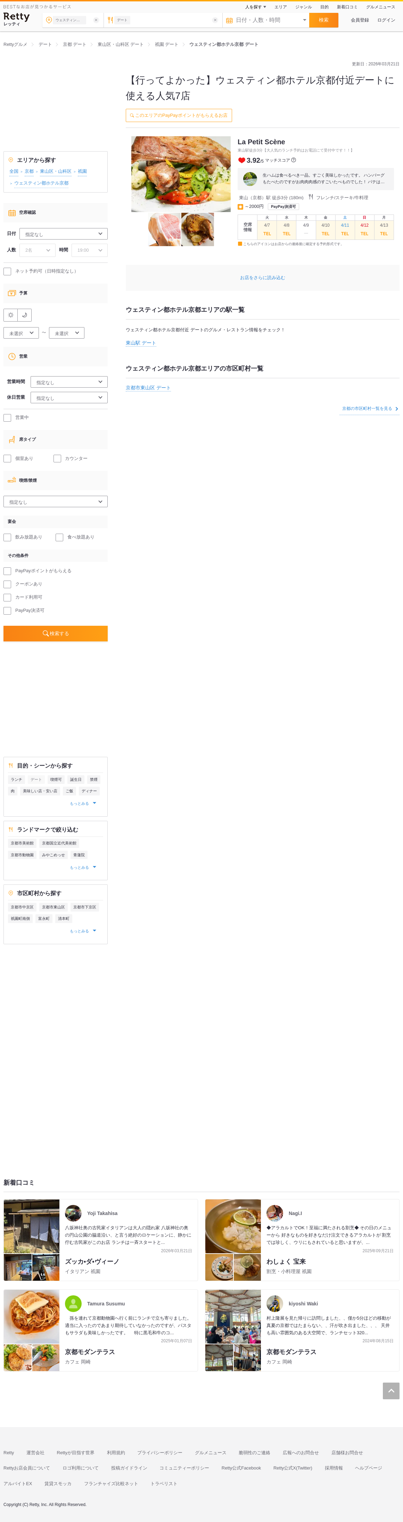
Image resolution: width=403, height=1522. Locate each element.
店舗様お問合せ (347, 1452)
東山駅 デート (141, 343)
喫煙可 (56, 779)
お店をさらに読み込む (262, 277)
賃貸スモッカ (58, 1483)
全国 (13, 171)
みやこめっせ (53, 855)
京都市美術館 (22, 843)
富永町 (44, 918)
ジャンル (303, 7)
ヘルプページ (368, 1468)
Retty (8, 1452)
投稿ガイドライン (129, 1468)
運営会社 (35, 1452)
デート (36, 779)
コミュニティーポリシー (184, 1468)
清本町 (63, 918)
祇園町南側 (20, 918)
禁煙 (94, 779)
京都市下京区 (84, 907)
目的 (324, 7)
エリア (280, 7)
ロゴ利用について (81, 1468)
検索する (59, 633)
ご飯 (69, 791)
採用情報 (334, 1468)
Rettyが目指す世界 (75, 1452)
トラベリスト (164, 1483)
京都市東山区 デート (148, 387)
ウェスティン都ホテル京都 (41, 183)
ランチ (16, 779)
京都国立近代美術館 (59, 843)
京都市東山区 (53, 907)
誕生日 (76, 779)
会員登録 (360, 20)
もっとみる (80, 803)
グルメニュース (380, 7)
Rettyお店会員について (26, 1468)
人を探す (253, 7)
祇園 (82, 171)
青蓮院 (79, 855)
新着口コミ (347, 7)
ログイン (386, 20)
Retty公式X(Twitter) (292, 1468)
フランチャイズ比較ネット (111, 1483)
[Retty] (16, 17)
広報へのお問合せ (301, 1452)
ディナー (89, 791)
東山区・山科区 (56, 171)
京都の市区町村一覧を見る (370, 408)
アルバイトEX (17, 1483)
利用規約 (116, 1452)
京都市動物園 (22, 855)
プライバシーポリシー (159, 1452)
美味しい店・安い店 (40, 791)
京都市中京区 (22, 907)
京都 (29, 171)
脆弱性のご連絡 (254, 1452)
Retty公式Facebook (241, 1468)
